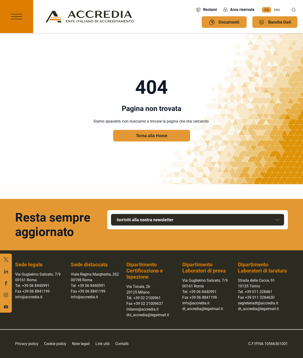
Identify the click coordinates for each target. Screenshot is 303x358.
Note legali (81, 343)
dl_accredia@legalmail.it (202, 309)
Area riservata (238, 10)
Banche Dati (275, 22)
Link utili (102, 343)
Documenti (224, 22)
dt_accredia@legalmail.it (258, 309)
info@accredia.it (28, 297)
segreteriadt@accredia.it (258, 303)
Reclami (206, 10)
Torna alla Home (151, 135)
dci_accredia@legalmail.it (147, 315)
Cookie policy (55, 343)
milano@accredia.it (142, 309)
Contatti (122, 343)
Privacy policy (26, 343)
